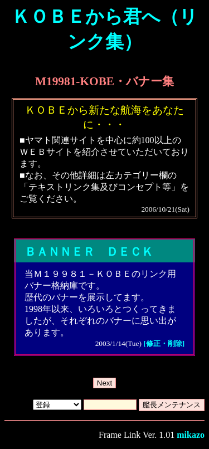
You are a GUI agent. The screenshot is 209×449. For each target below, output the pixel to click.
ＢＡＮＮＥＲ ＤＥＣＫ (89, 251)
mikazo (191, 435)
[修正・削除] (163, 343)
